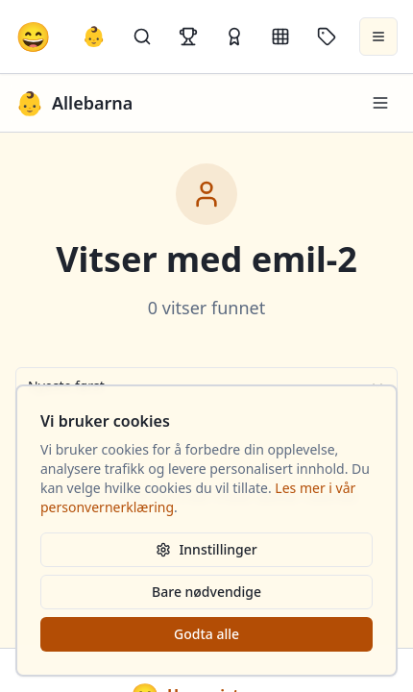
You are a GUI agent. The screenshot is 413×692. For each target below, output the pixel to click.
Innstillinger (206, 549)
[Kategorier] (280, 36)
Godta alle (206, 634)
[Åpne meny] (378, 36)
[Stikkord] (326, 36)
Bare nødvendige (206, 591)
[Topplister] (188, 36)
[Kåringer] (234, 36)
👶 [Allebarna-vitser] (94, 36)
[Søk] (142, 36)
